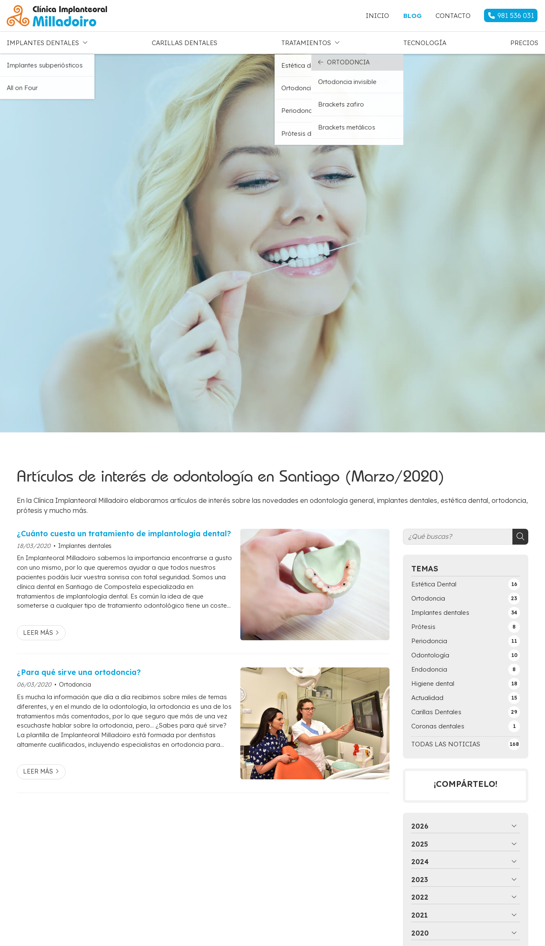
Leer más (38, 630)
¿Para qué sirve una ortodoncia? (79, 670)
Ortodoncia (75, 682)
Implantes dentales (85, 544)
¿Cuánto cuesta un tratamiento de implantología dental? (124, 531)
